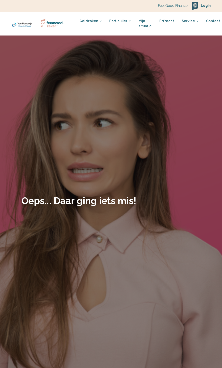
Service (190, 21)
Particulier (120, 21)
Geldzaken (90, 21)
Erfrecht (166, 21)
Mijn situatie (145, 23)
